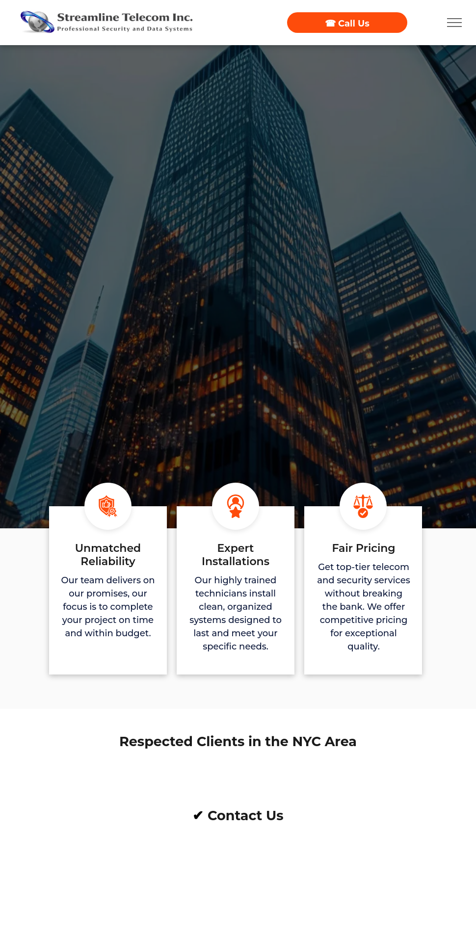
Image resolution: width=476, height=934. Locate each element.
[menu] (454, 22)
